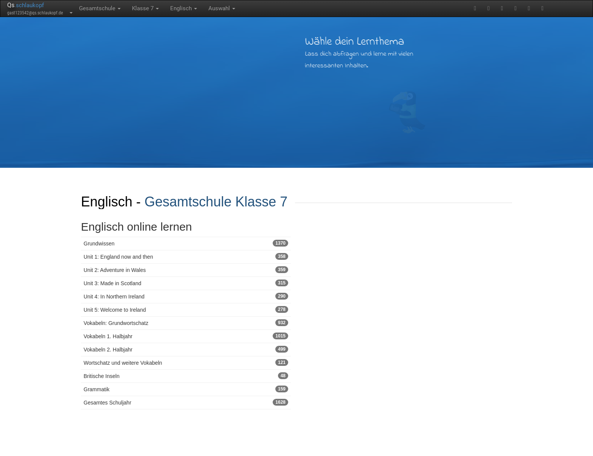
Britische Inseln (186, 375)
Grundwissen (186, 243)
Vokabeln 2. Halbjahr (186, 349)
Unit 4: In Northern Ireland (186, 296)
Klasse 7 (145, 8)
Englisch (183, 8)
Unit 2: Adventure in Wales (186, 269)
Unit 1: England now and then (186, 256)
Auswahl (221, 8)
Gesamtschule (100, 8)
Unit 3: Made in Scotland (186, 283)
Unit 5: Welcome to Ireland (186, 309)
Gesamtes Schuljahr (186, 402)
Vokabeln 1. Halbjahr (186, 336)
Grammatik (186, 389)
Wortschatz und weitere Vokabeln (186, 362)
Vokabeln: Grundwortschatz (186, 322)
